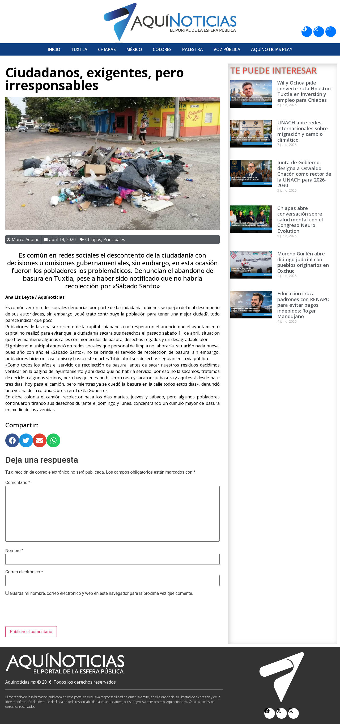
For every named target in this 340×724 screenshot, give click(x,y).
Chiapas (107, 49)
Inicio (54, 49)
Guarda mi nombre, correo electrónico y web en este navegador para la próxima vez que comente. (101, 593)
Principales (114, 239)
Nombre (14, 551)
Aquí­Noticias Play (271, 49)
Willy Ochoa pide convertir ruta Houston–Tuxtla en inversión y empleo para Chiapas (305, 91)
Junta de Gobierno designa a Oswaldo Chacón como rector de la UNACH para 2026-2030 (304, 173)
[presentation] (45, 613)
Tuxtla (79, 49)
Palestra (192, 49)
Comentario (17, 483)
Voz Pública (227, 49)
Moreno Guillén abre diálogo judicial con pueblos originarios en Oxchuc (303, 262)
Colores (162, 49)
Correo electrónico (24, 572)
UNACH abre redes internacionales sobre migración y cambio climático (302, 131)
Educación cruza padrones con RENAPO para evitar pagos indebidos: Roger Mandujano (303, 304)
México (134, 49)
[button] (12, 440)
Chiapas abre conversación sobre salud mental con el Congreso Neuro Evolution (300, 219)
